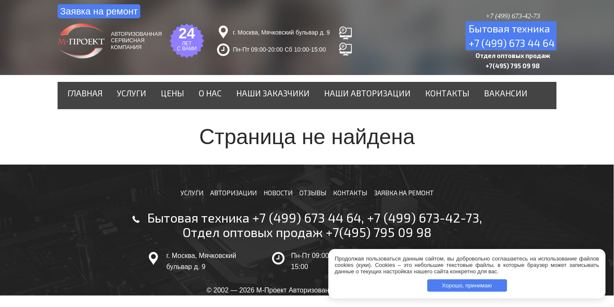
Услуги (150, 97)
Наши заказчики (274, 97)
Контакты (428, 97)
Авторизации (229, 201)
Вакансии (480, 97)
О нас (219, 97)
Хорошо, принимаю (467, 285)
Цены (186, 97)
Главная (109, 97)
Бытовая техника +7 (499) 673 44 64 (254, 226)
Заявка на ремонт (99, 11)
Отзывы (312, 201)
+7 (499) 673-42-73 (423, 226)
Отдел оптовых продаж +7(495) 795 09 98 (307, 240)
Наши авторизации (358, 97)
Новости (276, 201)
